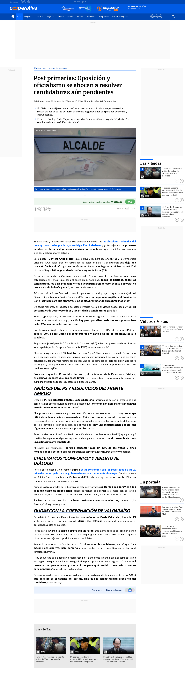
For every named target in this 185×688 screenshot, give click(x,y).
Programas (104, 17)
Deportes (39, 17)
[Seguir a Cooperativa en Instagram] (28, 2)
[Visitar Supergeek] (160, 19)
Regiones (51, 17)
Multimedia (91, 17)
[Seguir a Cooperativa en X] (24, 2)
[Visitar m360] (156, 19)
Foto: (38, 130)
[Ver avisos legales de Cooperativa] (152, 19)
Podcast (80, 17)
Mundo (61, 17)
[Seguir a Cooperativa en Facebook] (21, 2)
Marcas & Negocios (120, 17)
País (19, 17)
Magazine (28, 17)
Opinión (70, 17)
